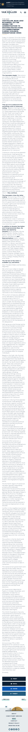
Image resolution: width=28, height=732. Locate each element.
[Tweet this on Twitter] (14, 694)
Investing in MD (14, 725)
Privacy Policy (14, 723)
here (10, 262)
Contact (14, 721)
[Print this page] (14, 679)
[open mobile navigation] (25, 12)
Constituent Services (14, 716)
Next (23, 699)
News (14, 718)
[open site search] (20, 12)
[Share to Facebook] (14, 689)
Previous (6, 699)
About (14, 713)
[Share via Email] (14, 684)
